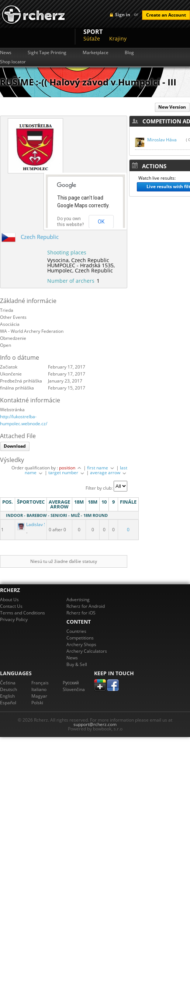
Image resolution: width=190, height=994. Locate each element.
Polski (37, 702)
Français (40, 683)
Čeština (7, 683)
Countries (76, 631)
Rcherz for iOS (81, 613)
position (70, 468)
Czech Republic (40, 236)
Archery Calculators (86, 651)
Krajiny (118, 38)
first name (101, 468)
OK (101, 222)
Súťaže (91, 38)
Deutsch (8, 689)
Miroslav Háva (162, 140)
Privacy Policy (14, 619)
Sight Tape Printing (47, 52)
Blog (129, 52)
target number (66, 472)
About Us (9, 599)
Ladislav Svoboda (40, 524)
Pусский (71, 683)
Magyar (39, 696)
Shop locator (13, 62)
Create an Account (166, 15)
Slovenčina (74, 689)
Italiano (38, 689)
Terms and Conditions (22, 613)
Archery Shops (81, 644)
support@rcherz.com (95, 724)
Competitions (80, 638)
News (5, 52)
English (7, 696)
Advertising (78, 599)
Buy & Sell (76, 664)
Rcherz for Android (85, 606)
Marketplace (95, 52)
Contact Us (11, 606)
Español (8, 702)
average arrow (108, 472)
